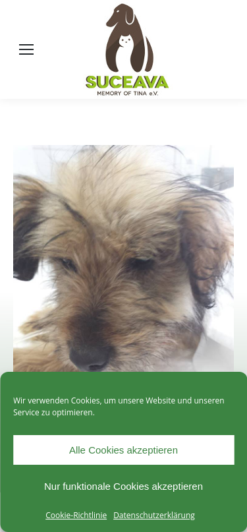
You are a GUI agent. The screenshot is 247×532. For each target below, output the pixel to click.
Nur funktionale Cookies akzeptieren (123, 486)
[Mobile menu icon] (26, 49)
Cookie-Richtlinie (76, 515)
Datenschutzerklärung (154, 515)
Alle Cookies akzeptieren (123, 450)
